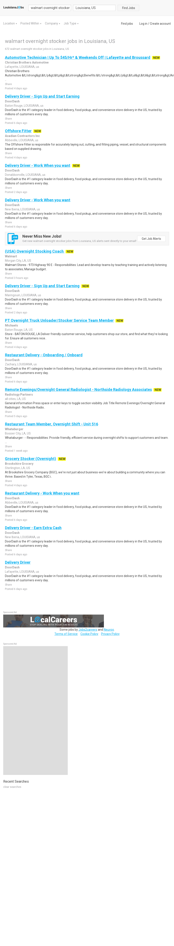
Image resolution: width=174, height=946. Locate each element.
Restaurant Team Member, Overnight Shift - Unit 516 (51, 424)
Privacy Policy (110, 634)
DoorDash (12, 101)
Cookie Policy (89, 634)
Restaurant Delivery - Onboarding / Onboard (44, 355)
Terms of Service (66, 634)
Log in (143, 23)
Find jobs (127, 23)
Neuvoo (109, 629)
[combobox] (94, 8)
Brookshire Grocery (19, 463)
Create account (160, 23)
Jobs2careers (88, 629)
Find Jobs (128, 8)
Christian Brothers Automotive (27, 62)
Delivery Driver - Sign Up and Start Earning (42, 96)
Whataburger (14, 429)
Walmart (11, 256)
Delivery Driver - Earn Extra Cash (33, 527)
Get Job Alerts (151, 238)
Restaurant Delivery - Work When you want (42, 493)
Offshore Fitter (18, 131)
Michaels (11, 325)
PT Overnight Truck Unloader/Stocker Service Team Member (59, 320)
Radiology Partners (19, 394)
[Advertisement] (35, 710)
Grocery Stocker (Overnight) (30, 458)
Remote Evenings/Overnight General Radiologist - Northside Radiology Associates (78, 389)
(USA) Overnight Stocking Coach (35, 251)
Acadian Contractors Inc (22, 136)
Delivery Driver (18, 562)
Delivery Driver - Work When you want (37, 165)
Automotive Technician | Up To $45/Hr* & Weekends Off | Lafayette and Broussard (77, 57)
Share (8, 84)
